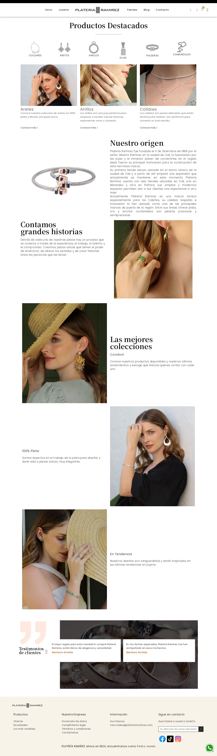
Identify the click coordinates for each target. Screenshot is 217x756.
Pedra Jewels (146, 746)
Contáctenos (70, 732)
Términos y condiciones (77, 729)
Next (197, 650)
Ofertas (18, 721)
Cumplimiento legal (74, 725)
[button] (208, 10)
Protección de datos (75, 721)
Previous (46, 650)
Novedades (21, 725)
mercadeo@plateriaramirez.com (131, 725)
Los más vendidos (25, 729)
